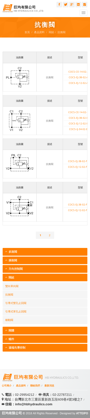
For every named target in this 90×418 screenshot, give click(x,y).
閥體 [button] (11, 330)
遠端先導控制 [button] (16, 347)
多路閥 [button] (12, 251)
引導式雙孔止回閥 (15, 303)
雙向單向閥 (11, 286)
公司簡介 (7, 385)
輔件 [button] (11, 339)
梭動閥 (9, 320)
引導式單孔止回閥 (15, 311)
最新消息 (49, 385)
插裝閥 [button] (12, 260)
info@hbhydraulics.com (33, 404)
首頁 (27, 32)
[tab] (45, 252)
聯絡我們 (35, 385)
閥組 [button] (11, 277)
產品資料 (39, 32)
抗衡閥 (61, 32)
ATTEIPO (82, 413)
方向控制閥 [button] (15, 269)
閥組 (51, 32)
